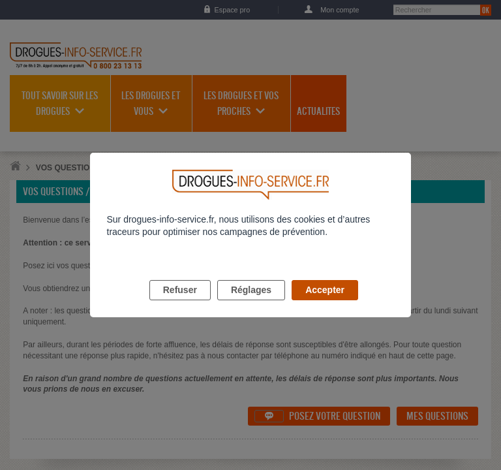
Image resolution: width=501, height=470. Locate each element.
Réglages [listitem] (251, 305)
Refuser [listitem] (180, 305)
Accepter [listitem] (324, 305)
